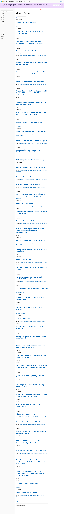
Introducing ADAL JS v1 (24, 203)
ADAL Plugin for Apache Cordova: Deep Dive (32, 160)
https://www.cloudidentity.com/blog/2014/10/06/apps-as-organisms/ (32, 321)
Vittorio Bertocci (28, 9)
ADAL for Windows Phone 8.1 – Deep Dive (31, 450)
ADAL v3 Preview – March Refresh (28, 185)
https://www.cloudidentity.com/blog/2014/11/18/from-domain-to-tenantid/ (33, 262)
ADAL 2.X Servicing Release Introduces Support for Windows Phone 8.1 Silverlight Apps (30, 230)
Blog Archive (22, 9)
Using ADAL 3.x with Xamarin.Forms (29, 122)
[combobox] (7, 11)
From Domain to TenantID (25, 259)
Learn (17, 9)
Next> (17, 501)
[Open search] (59, 1)
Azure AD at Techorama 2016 (26, 22)
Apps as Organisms (23, 318)
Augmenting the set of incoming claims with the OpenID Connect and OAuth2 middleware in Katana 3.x (32, 93)
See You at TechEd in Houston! (27, 483)
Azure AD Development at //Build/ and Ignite (31, 141)
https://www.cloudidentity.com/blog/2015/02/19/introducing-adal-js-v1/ (33, 206)
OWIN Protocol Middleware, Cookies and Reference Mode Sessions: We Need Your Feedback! (30, 462)
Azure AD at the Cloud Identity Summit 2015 (31, 131)
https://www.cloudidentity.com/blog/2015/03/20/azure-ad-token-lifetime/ (33, 179)
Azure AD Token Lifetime (24, 177)
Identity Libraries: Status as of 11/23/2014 (30, 240)
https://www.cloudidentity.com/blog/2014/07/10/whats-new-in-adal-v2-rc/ (33, 416)
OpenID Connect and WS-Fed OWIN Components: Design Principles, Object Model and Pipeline (30, 473)
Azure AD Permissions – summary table (30, 81)
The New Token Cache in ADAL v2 (28, 422)
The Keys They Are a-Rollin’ (26, 221)
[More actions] (47, 10)
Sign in (61, 1)
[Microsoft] (2, 1)
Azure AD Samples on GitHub (26, 492)
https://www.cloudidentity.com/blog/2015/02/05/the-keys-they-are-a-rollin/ (34, 223)
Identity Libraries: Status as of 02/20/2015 (30, 194)
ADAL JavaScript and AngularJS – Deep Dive (32, 288)
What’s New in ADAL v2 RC (25, 414)
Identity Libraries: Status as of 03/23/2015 (30, 167)
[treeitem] (7, 13)
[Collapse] (13, 9)
